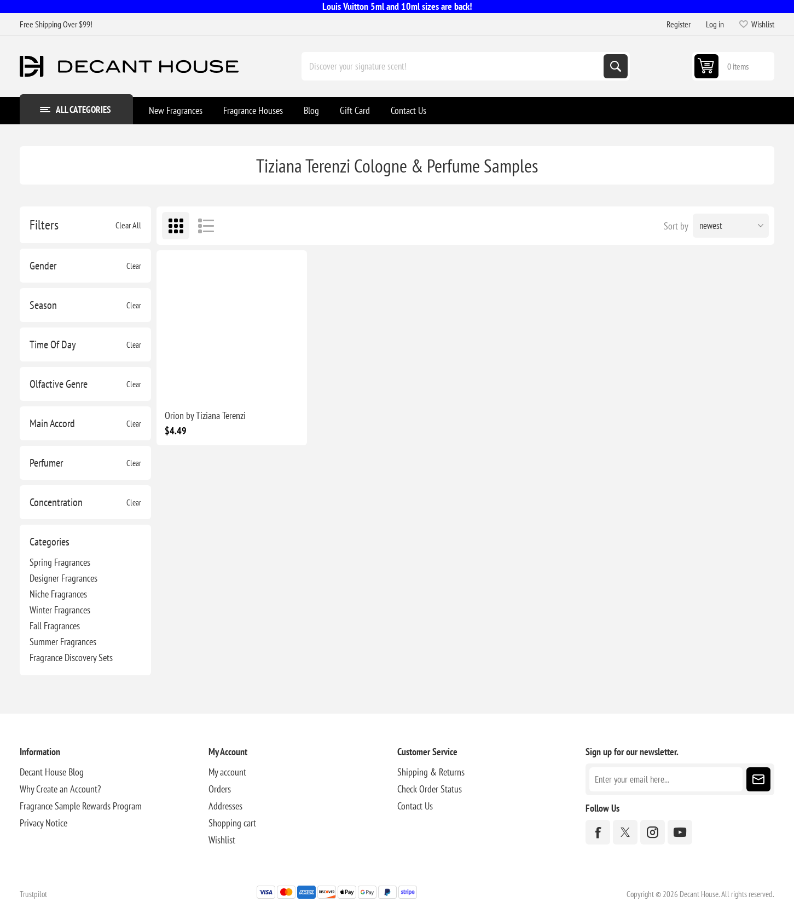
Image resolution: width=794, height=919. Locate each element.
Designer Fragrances (63, 578)
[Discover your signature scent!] (454, 66)
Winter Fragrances (60, 610)
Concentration (56, 502)
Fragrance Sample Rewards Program (81, 806)
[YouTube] (680, 832)
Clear (133, 266)
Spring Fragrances (60, 562)
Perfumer (46, 463)
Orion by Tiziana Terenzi (205, 415)
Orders (219, 789)
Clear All (128, 225)
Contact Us (415, 806)
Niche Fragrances (58, 594)
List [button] (205, 225)
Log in (715, 24)
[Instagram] (652, 832)
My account (227, 772)
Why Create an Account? (60, 789)
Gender (43, 266)
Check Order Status (429, 789)
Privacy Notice (43, 823)
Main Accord (52, 423)
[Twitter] (625, 832)
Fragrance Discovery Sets (71, 657)
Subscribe (758, 779)
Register (679, 24)
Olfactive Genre (59, 384)
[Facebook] (598, 832)
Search (616, 66)
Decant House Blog (52, 772)
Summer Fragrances (63, 641)
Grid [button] (175, 225)
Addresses (225, 806)
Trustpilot (33, 894)
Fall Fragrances (55, 625)
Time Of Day (53, 344)
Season (43, 305)
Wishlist (221, 840)
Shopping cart (232, 823)
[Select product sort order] (731, 226)
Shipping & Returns (431, 772)
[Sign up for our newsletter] (666, 779)
